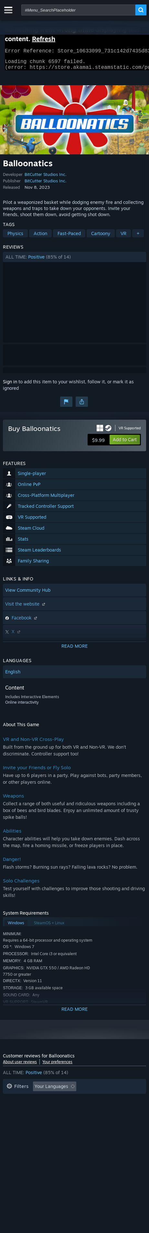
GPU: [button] (34, 1119)
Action (40, 237)
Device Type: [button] (65, 1119)
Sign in (10, 385)
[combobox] (78, 10)
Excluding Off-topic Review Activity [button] (44, 1100)
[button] (74, 261)
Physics (15, 237)
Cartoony (100, 237)
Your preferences (57, 1065)
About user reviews (20, 1065)
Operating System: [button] (101, 1109)
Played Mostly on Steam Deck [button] (38, 1109)
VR (123, 237)
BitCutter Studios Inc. (46, 178)
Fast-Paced (69, 237)
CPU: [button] (12, 1119)
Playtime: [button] (103, 1100)
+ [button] (138, 237)
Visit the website (26, 607)
